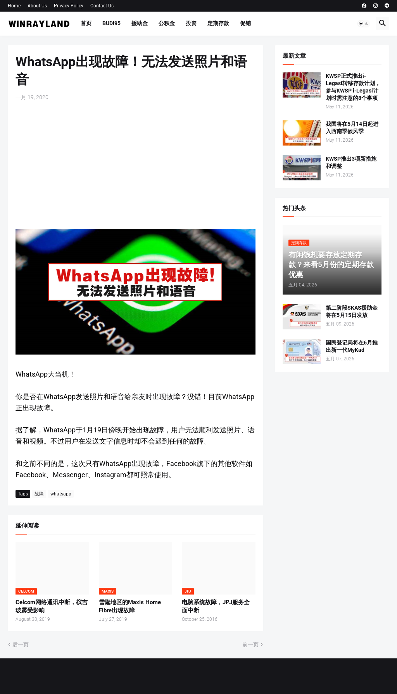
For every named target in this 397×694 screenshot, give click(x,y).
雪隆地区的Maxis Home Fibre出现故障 (130, 606)
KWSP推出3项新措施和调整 (351, 162)
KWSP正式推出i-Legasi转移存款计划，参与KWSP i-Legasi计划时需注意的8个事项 (353, 87)
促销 (245, 23)
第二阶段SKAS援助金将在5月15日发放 (352, 311)
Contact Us (102, 6)
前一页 (250, 644)
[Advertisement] (135, 165)
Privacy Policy (68, 6)
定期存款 (218, 23)
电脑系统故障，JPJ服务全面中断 (216, 606)
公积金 (167, 23)
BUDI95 (111, 23)
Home (14, 6)
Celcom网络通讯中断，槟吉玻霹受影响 (52, 606)
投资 (191, 23)
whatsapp (60, 494)
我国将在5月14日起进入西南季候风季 (352, 127)
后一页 (20, 644)
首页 (86, 23)
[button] (363, 23)
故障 (39, 494)
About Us (37, 6)
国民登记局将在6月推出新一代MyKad (352, 346)
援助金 (139, 23)
